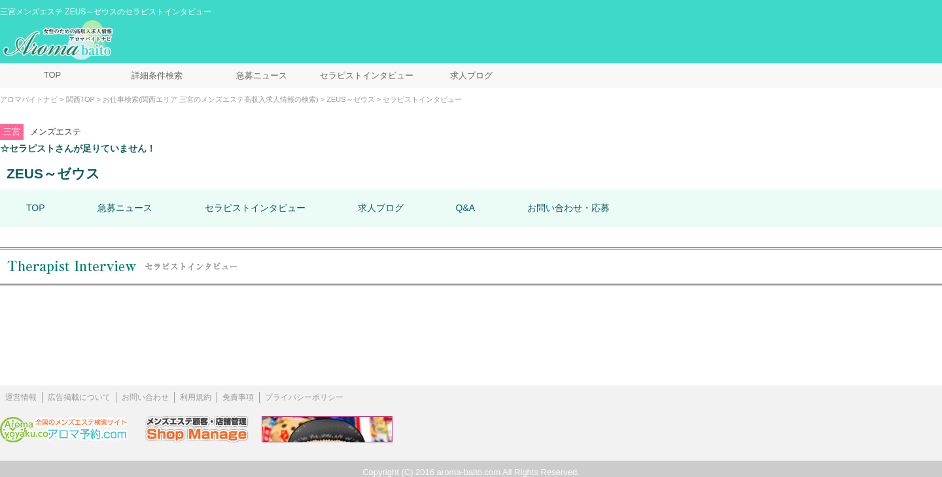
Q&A (466, 208)
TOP (52, 75)
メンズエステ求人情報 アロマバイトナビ (59, 40)
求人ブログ (471, 75)
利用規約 (195, 397)
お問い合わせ (145, 397)
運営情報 (21, 397)
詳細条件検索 (157, 75)
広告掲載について (79, 397)
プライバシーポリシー (304, 397)
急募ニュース (261, 75)
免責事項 (238, 397)
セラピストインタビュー (366, 75)
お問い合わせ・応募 (568, 208)
